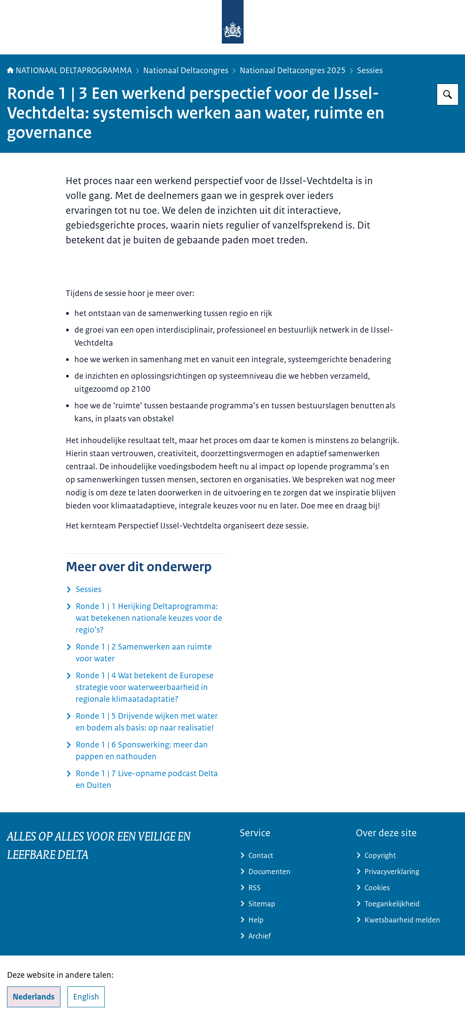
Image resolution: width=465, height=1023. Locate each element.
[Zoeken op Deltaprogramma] (447, 94)
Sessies (370, 70)
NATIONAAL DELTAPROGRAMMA (69, 70)
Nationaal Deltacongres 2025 (293, 70)
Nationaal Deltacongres (185, 70)
